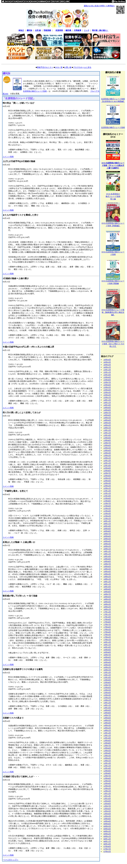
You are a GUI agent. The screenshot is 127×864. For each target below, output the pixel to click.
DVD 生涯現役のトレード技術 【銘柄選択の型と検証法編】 (113, 312)
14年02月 (107, 728)
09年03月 (107, 831)
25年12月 (107, 370)
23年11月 (107, 433)
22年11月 (107, 463)
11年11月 (107, 796)
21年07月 (107, 503)
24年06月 (107, 415)
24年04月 (107, 420)
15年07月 (107, 685)
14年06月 (107, 718)
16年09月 (107, 650)
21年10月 (107, 496)
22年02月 (107, 486)
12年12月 (107, 763)
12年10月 (107, 768)
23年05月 (107, 448)
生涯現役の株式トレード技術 (35, 91)
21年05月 (107, 508)
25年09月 (107, 377)
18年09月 (107, 589)
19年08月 (107, 561)
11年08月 (107, 803)
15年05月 (107, 690)
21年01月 (107, 518)
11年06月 (107, 809)
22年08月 (107, 471)
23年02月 (107, 455)
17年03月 (107, 634)
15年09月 (107, 680)
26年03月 (107, 362)
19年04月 (107, 571)
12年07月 (107, 776)
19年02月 (107, 576)
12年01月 (107, 791)
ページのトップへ (11, 860)
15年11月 (107, 675)
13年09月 (107, 740)
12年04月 (107, 783)
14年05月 (107, 720)
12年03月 (107, 786)
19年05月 (107, 569)
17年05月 (107, 629)
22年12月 (107, 460)
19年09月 (107, 559)
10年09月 (107, 819)
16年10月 (107, 647)
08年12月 (107, 839)
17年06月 (107, 627)
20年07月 (107, 534)
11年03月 (107, 816)
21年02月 (107, 516)
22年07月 (107, 473)
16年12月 (107, 642)
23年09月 (107, 438)
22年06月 (107, 476)
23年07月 (107, 443)
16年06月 (107, 657)
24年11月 (107, 402)
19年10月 (107, 556)
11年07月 (107, 806)
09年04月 (107, 829)
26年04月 (107, 360)
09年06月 (107, 824)
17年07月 (107, 624)
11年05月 (107, 811)
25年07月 (107, 382)
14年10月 (107, 708)
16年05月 (107, 660)
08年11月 (107, 841)
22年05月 (107, 478)
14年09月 (107, 710)
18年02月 (107, 607)
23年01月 (107, 458)
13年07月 (107, 745)
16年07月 (107, 655)
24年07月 (107, 413)
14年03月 (107, 725)
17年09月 (107, 619)
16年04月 (107, 662)
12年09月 (107, 771)
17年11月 (107, 614)
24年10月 (107, 405)
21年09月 (107, 498)
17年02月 (107, 637)
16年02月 (107, 667)
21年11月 (107, 493)
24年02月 (107, 425)
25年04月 (107, 390)
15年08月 (107, 682)
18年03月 (107, 604)
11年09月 (107, 801)
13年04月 (107, 753)
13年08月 (107, 743)
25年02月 (107, 395)
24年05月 (107, 418)
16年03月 (107, 665)
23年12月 (107, 430)
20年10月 (107, 526)
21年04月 (107, 511)
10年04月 (107, 821)
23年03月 (107, 453)
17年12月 (107, 612)
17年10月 (107, 617)
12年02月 (107, 788)
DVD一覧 (59, 67)
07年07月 (107, 849)
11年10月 (107, 798)
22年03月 (107, 483)
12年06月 (107, 778)
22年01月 (107, 488)
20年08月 (107, 531)
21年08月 (107, 501)
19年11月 (107, 554)
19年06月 (107, 566)
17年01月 (107, 640)
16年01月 (107, 670)
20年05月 (107, 539)
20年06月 (107, 536)
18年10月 (107, 587)
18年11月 (107, 584)
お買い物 (67, 67)
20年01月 (107, 549)
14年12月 (107, 703)
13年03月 (107, 756)
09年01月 (107, 836)
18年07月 (107, 594)
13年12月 (107, 733)
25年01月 (107, 397)
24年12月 (107, 400)
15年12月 (107, 672)
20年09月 (107, 529)
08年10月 (107, 844)
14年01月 (107, 730)
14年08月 (107, 713)
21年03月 (107, 513)
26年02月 (107, 365)
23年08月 (107, 440)
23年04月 (107, 450)
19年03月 (107, 574)
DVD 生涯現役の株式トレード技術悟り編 (113, 196)
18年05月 (107, 599)
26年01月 (107, 367)
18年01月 (107, 609)
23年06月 (107, 445)
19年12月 (107, 551)
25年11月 (107, 372)
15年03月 (107, 695)
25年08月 (107, 380)
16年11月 (107, 645)
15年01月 (107, 700)
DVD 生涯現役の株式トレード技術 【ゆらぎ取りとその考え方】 (113, 343)
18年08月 (107, 592)
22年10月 (107, 466)
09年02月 (107, 834)
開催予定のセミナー (45, 67)
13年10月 (107, 738)
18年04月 (107, 602)
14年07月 (107, 715)
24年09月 (107, 407)
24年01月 (107, 428)
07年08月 (107, 846)
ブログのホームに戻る (82, 67)
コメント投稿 (8, 157)
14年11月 (107, 705)
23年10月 (107, 435)
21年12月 (107, 491)
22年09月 (107, 468)
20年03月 (107, 544)
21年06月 (107, 506)
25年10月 (107, 375)
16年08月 (107, 652)
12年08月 (107, 773)
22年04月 (107, 481)
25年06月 (107, 385)
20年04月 (107, 541)
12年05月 (107, 781)
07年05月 (107, 851)
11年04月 (107, 814)
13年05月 (107, 751)
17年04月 (107, 632)
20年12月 (107, 521)
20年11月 (107, 524)
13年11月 (107, 735)
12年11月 (107, 766)
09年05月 (107, 826)
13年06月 (107, 748)
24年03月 (107, 423)
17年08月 (107, 622)
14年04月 (107, 723)
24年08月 (107, 410)
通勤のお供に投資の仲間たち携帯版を (99, 6)
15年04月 (107, 693)
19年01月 (107, 579)
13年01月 (107, 761)
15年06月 (107, 687)
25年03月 (107, 392)
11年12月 (107, 793)
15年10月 (107, 677)
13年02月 (107, 758)
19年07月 (107, 564)
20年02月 (107, 546)
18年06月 (107, 597)
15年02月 (107, 698)
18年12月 (107, 582)
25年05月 (107, 387)
